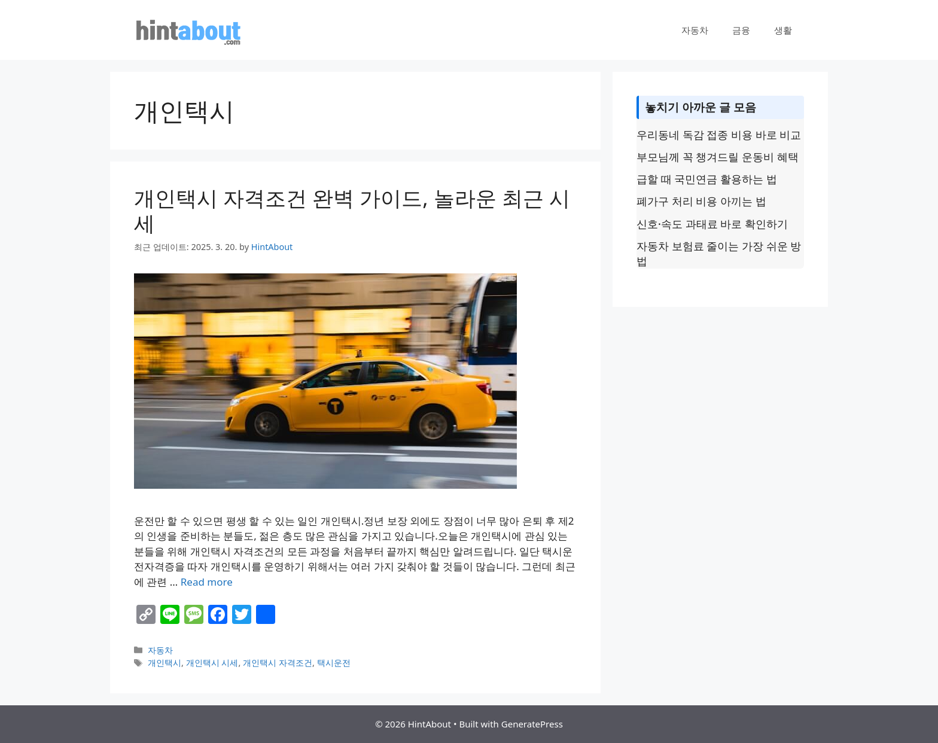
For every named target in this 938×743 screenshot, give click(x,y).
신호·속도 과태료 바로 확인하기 (712, 224)
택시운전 (334, 662)
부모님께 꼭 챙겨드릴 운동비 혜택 (717, 157)
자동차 (694, 30)
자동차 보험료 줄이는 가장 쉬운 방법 (718, 253)
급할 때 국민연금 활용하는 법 (706, 179)
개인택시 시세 (212, 662)
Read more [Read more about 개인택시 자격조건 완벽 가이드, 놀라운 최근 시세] (207, 582)
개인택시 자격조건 (277, 662)
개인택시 (164, 662)
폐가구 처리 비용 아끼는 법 (701, 201)
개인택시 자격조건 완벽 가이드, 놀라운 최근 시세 (352, 210)
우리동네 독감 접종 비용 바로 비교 (718, 134)
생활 (783, 30)
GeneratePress (532, 724)
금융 (741, 30)
